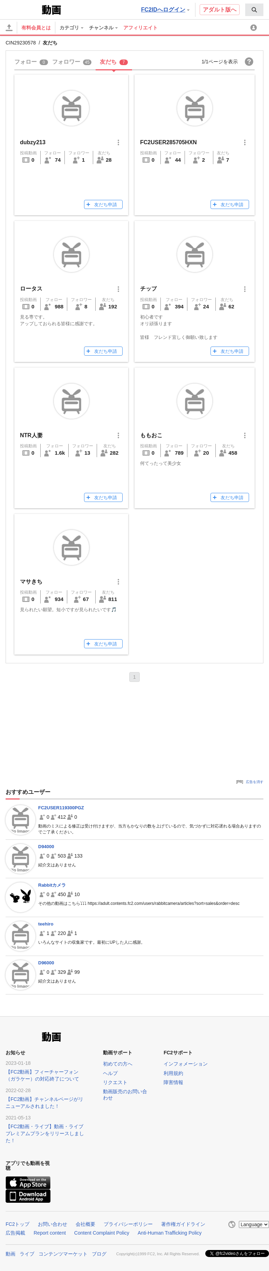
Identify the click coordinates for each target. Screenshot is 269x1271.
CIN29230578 (21, 43)
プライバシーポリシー (128, 1224)
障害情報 (173, 1082)
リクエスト (115, 1082)
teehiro (45, 924)
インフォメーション (186, 1064)
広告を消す (254, 782)
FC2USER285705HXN (168, 142)
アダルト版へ (219, 10)
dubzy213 (33, 142)
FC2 (23, 9)
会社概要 (85, 1224)
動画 (10, 1254)
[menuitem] (254, 10)
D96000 (46, 962)
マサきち (31, 582)
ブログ (99, 1254)
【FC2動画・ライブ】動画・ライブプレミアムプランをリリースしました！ (45, 1133)
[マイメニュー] (254, 28)
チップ (148, 289)
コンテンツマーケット (63, 1254)
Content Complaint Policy (101, 1233)
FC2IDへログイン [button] (165, 10)
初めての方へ (117, 1064)
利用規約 (173, 1073)
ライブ (27, 1254)
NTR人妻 (31, 435)
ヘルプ (110, 1073)
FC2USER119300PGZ (61, 807)
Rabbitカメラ (52, 885)
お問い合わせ (52, 1224)
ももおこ (151, 435)
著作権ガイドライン (183, 1224)
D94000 (46, 846)
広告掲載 (15, 1233)
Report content (50, 1233)
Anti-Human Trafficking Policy (170, 1233)
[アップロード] (9, 28)
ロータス (31, 289)
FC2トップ (17, 1224)
